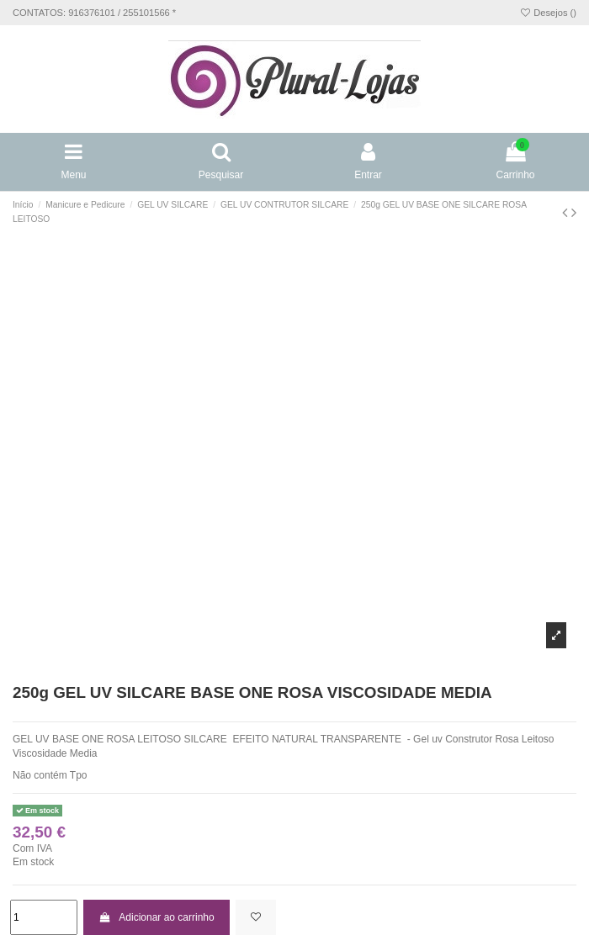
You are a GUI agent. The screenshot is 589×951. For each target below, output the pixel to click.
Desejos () (547, 13)
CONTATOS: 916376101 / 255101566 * (94, 13)
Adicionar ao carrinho (156, 917)
